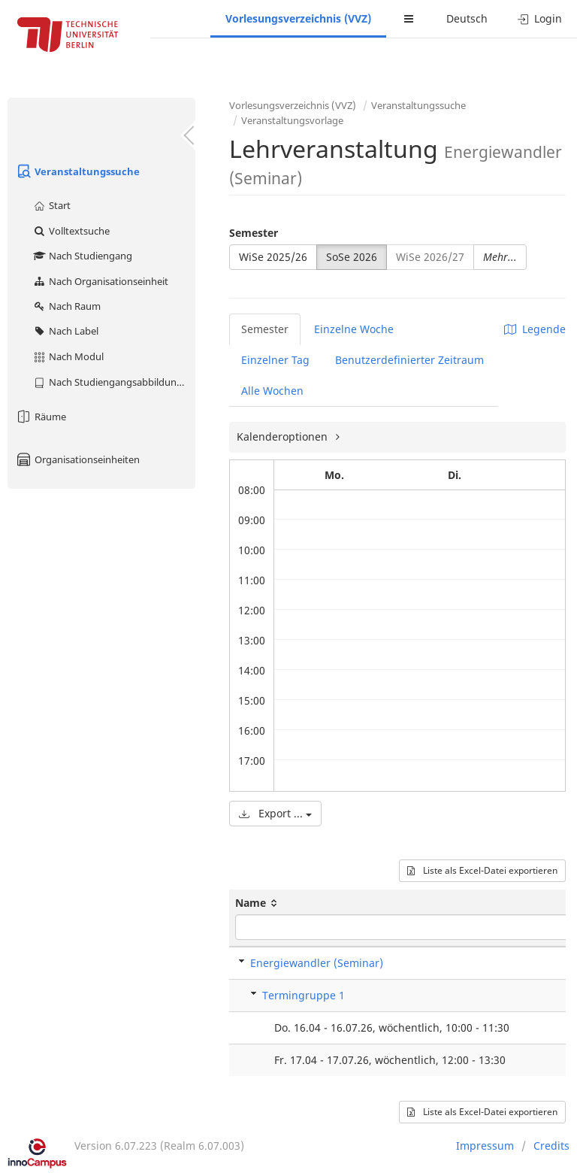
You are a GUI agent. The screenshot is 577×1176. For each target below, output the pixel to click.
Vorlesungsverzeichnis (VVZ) (298, 18)
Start (51, 205)
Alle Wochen (272, 390)
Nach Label (65, 331)
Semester (253, 233)
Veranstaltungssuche (77, 171)
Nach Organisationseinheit (100, 281)
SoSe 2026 (351, 257)
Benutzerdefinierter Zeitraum (409, 360)
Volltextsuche (71, 231)
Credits (551, 1145)
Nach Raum (66, 306)
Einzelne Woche (354, 329)
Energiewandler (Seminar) (316, 963)
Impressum (485, 1145)
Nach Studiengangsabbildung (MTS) (113, 382)
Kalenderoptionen (284, 436)
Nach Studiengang (82, 255)
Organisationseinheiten (77, 459)
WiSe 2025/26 (273, 257)
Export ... (275, 813)
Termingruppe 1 (303, 995)
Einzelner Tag (275, 360)
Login (540, 18)
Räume (40, 416)
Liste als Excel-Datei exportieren (482, 870)
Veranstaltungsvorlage (292, 120)
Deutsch (467, 18)
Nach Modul (68, 356)
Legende (535, 329)
